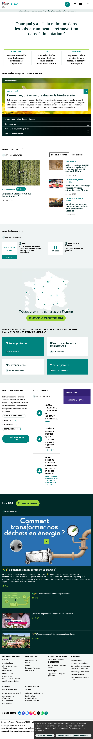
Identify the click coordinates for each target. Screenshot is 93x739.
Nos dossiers (7, 709)
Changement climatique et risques (11, 682)
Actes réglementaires (80, 677)
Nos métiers (10, 425)
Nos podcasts (8, 706)
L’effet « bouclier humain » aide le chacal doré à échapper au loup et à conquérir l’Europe (78, 168)
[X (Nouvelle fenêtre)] (38, 718)
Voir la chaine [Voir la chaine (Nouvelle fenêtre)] (27, 508)
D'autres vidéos (11, 516)
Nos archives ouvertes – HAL (80, 683)
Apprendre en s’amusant (8, 702)
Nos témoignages (12, 434)
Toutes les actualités (13, 155)
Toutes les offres (78, 405)
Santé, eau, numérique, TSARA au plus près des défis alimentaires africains (78, 212)
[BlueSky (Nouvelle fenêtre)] (27, 718)
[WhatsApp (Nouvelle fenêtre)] (42, 718)
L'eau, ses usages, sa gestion (74, 255)
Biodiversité (71, 161)
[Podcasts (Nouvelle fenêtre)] (46, 718)
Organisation (76, 665)
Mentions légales (9, 733)
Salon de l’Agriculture (34, 698)
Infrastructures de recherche (32, 674)
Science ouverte (32, 706)
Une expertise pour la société (57, 672)
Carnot (28, 670)
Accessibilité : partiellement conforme (18, 736)
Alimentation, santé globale (74, 182)
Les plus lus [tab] (77, 154)
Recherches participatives (31, 702)
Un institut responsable (80, 671)
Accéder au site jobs (15, 443)
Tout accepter (45, 735)
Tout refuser (64, 735)
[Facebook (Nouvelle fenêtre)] (23, 718)
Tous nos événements (13, 242)
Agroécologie (8, 189)
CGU (21, 733)
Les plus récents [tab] (59, 154)
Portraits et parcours (79, 674)
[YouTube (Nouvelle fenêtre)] (34, 718)
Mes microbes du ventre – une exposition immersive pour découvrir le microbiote (30, 254)
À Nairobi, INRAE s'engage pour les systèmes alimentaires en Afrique (77, 190)
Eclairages (52, 675)
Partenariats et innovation (31, 666)
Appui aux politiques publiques (56, 679)
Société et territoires (10, 686)
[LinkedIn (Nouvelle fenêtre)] (19, 718)
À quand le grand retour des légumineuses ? (16, 195)
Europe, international (79, 668)
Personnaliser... (81, 735)
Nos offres (9, 430)
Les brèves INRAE (78, 679)
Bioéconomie (7, 678)
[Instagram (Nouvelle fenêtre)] (31, 718)
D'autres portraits (42, 401)
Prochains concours (14, 421)
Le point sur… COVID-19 (11, 698)
